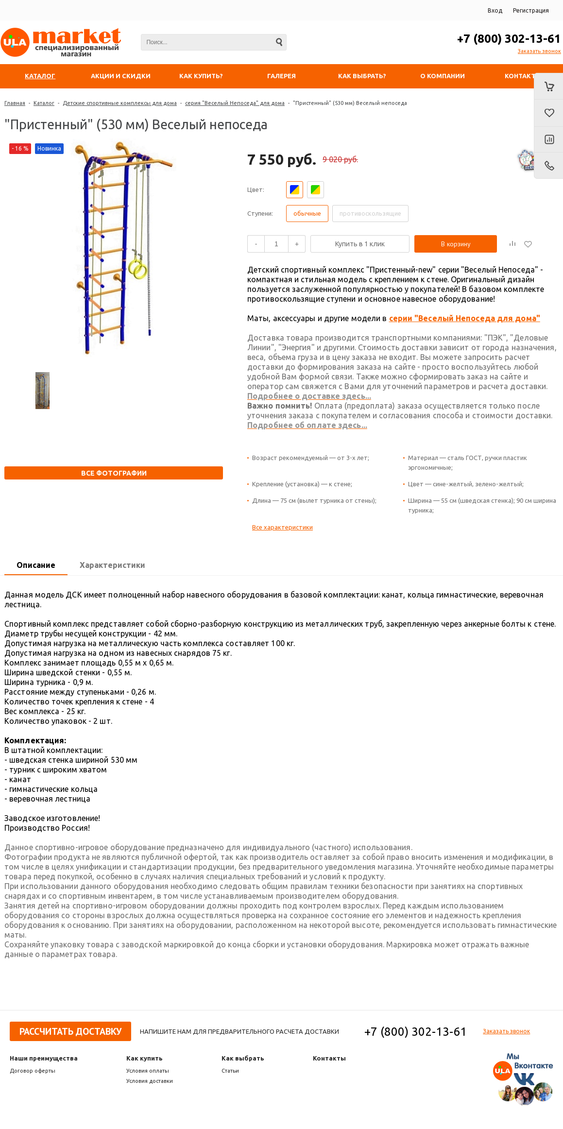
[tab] (36, 565)
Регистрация (531, 10)
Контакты (329, 1058)
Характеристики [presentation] (112, 565)
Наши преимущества (44, 1058)
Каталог (44, 103)
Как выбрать (243, 1058)
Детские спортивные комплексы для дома (120, 103)
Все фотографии (114, 473)
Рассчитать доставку (70, 1031)
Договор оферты (32, 1071)
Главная (14, 103)
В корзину (456, 243)
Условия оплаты (147, 1071)
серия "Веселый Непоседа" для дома (235, 103)
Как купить (144, 1058)
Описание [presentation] (36, 565)
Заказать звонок (539, 51)
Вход (495, 10)
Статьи (230, 1071)
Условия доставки (149, 1081)
